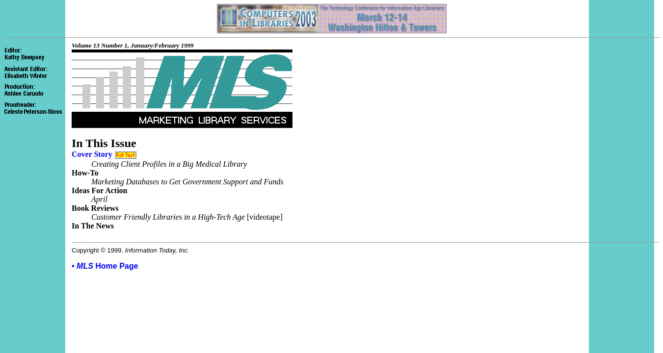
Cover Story (92, 154)
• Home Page (105, 266)
